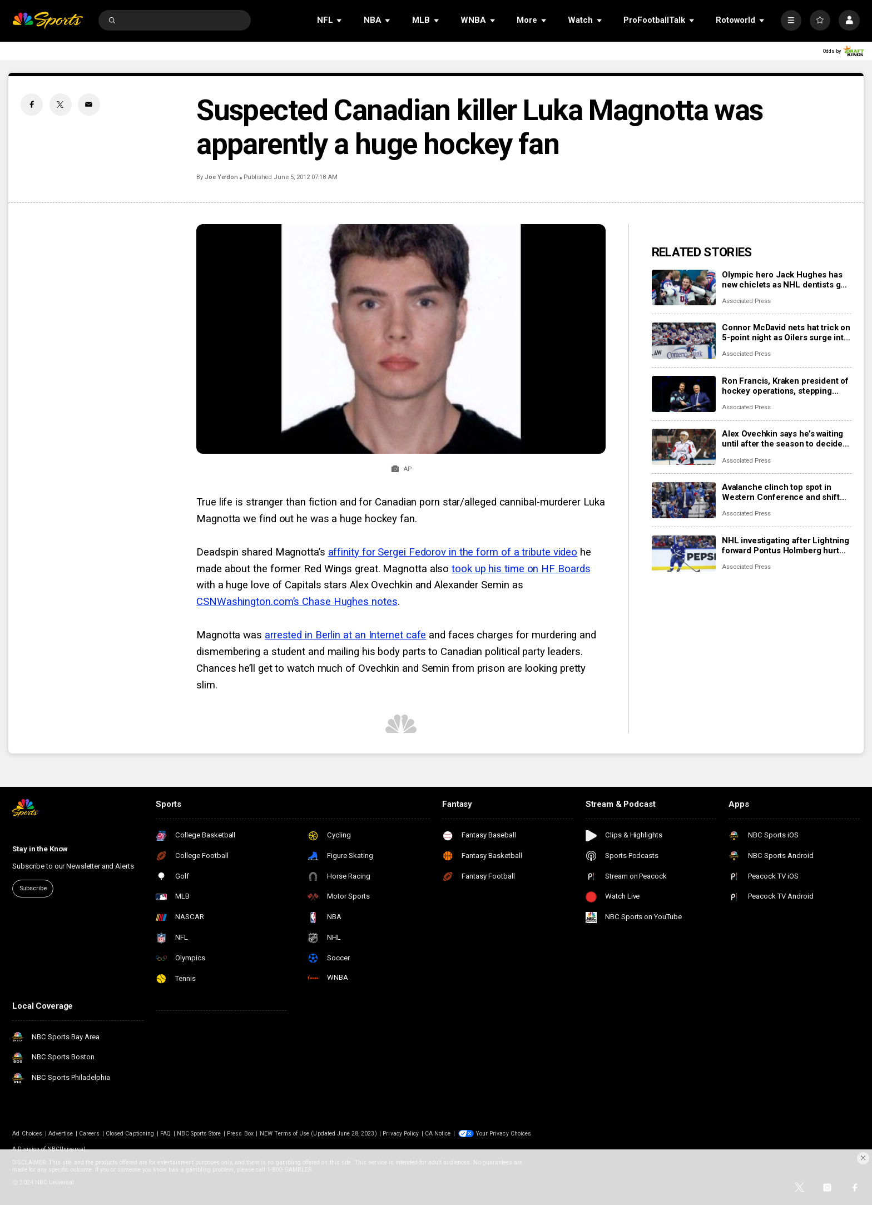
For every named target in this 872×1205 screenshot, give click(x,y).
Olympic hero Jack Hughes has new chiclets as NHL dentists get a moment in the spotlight (785, 280)
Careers (89, 1133)
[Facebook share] (32, 104)
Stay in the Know (40, 849)
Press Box (240, 1133)
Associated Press (746, 301)
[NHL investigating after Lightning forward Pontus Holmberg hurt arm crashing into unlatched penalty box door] (684, 553)
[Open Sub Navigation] (339, 20)
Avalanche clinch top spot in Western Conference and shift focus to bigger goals (781, 492)
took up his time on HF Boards (521, 569)
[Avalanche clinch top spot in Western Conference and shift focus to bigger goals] (684, 500)
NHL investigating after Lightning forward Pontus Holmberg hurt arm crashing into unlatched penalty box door (785, 545)
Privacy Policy (401, 1133)
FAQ (165, 1133)
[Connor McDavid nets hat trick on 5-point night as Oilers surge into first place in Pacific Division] (684, 341)
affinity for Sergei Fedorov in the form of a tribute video (453, 552)
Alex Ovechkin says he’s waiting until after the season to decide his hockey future (782, 439)
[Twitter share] (60, 104)
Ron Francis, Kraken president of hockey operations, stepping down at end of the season (785, 386)
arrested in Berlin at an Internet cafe (345, 635)
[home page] (47, 20)
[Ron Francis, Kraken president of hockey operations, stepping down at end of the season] (684, 394)
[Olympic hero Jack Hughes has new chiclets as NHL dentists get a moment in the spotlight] (684, 288)
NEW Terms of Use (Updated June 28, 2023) (318, 1133)
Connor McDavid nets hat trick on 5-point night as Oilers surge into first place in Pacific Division (786, 333)
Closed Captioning (130, 1133)
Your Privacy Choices (503, 1133)
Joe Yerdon (221, 177)
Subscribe (33, 888)
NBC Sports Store (199, 1133)
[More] (791, 20)
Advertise (60, 1133)
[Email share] (89, 104)
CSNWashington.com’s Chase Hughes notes (296, 602)
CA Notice (437, 1133)
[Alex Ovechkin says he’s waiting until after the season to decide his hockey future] (684, 447)
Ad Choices (27, 1133)
